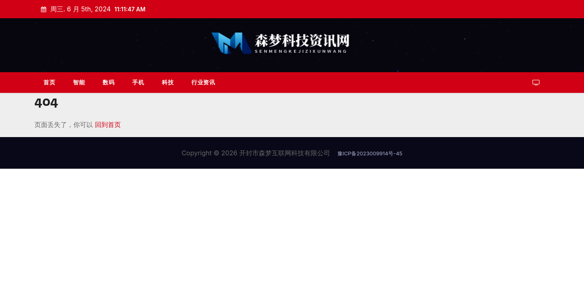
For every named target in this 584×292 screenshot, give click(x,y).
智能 (79, 82)
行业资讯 (203, 82)
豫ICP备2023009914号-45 (370, 153)
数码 (108, 82)
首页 (49, 82)
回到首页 (108, 124)
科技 (168, 82)
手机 (138, 82)
